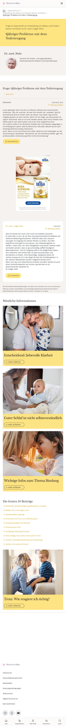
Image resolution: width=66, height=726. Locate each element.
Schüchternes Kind (13, 527)
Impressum (7, 673)
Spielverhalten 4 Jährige (15, 514)
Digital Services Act (10, 699)
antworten (15, 275)
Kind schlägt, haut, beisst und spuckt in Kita (23, 536)
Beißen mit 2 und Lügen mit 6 (17, 510)
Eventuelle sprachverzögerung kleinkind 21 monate (26, 506)
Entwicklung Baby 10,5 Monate (18, 523)
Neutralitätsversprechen (12, 678)
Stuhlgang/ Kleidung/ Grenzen (18, 531)
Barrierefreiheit (9, 704)
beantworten (13, 141)
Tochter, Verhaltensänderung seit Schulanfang (24, 540)
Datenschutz (8, 693)
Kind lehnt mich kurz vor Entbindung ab (21, 519)
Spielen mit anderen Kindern (17, 544)
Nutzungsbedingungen (12, 688)
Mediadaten (7, 683)
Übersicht (9, 94)
